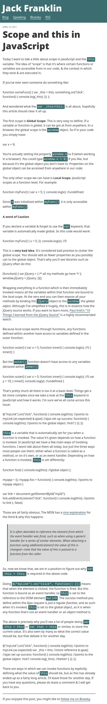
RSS (48, 17)
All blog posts (12, 697)
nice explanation (74, 506)
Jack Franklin (32, 8)
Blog (5, 17)
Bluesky (35, 17)
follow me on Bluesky (75, 689)
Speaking (19, 17)
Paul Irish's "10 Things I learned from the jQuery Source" (46, 309)
